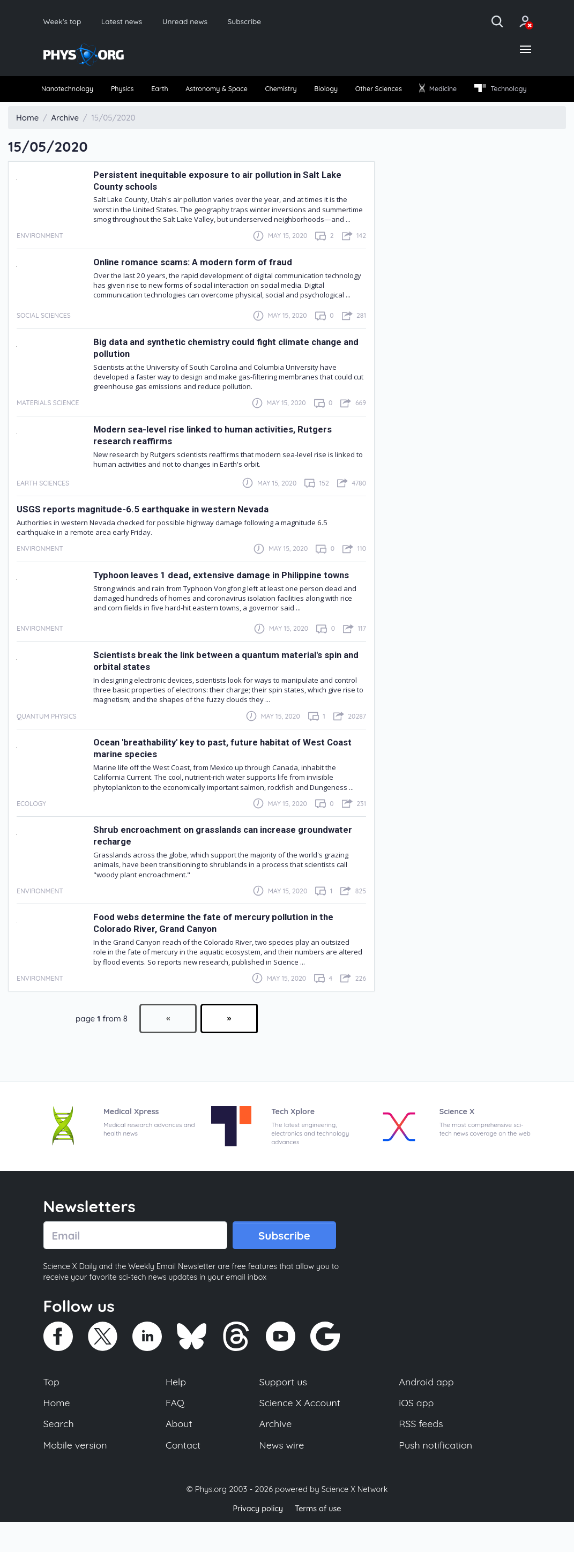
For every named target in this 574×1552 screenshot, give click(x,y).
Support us (283, 1407)
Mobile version (76, 1474)
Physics (137, 92)
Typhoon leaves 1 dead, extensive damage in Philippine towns (226, 598)
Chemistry (322, 92)
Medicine (504, 91)
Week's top (65, 21)
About (179, 1451)
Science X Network (354, 1519)
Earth (180, 92)
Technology (72, 111)
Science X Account (300, 1429)
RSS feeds (421, 1451)
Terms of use (319, 1538)
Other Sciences (435, 92)
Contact (184, 1474)
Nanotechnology (73, 92)
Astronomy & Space (247, 92)
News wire (281, 1474)
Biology (374, 92)
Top (52, 1407)
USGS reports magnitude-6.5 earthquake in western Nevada (145, 532)
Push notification (436, 1474)
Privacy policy (256, 1538)
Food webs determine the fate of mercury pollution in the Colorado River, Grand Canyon (218, 946)
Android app (427, 1407)
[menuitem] (73, 92)
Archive (275, 1451)
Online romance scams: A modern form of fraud (196, 285)
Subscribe (267, 21)
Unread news (201, 21)
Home (57, 1429)
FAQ (175, 1429)
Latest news (131, 21)
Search (59, 1451)
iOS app (416, 1429)
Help (176, 1407)
